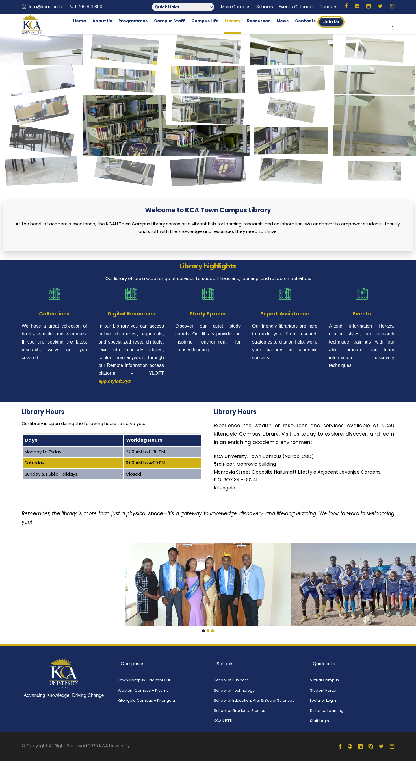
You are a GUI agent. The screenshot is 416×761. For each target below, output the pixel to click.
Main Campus (235, 6)
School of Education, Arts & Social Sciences (254, 700)
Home (79, 21)
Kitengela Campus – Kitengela (146, 700)
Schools (264, 6)
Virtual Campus (324, 680)
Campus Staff (169, 21)
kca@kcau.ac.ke (46, 6)
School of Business (231, 680)
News (283, 21)
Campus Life (205, 21)
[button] (203, 631)
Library (233, 21)
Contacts (305, 21)
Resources (258, 21)
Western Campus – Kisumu (143, 690)
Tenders (328, 6)
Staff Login (319, 720)
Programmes (133, 21)
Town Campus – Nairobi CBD (145, 680)
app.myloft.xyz (115, 381)
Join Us (331, 22)
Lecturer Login (323, 700)
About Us (102, 21)
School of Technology (234, 690)
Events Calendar (296, 6)
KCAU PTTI (223, 720)
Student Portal (323, 690)
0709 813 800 (88, 6)
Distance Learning (326, 710)
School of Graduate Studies (239, 710)
